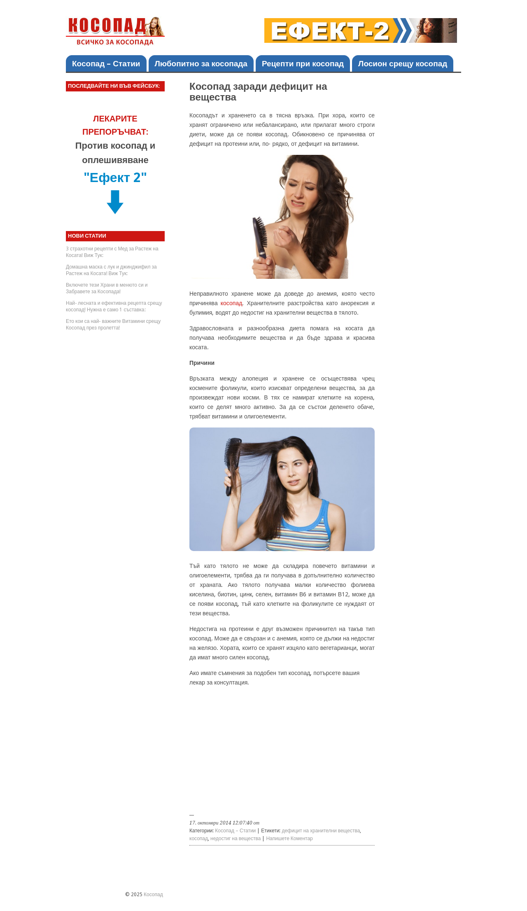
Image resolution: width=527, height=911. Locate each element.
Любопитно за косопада (201, 63)
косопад (232, 303)
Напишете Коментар (289, 838)
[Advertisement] (282, 752)
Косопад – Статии (106, 63)
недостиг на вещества (235, 838)
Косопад (153, 894)
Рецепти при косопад (303, 63)
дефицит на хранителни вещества (321, 831)
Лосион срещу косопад (402, 63)
